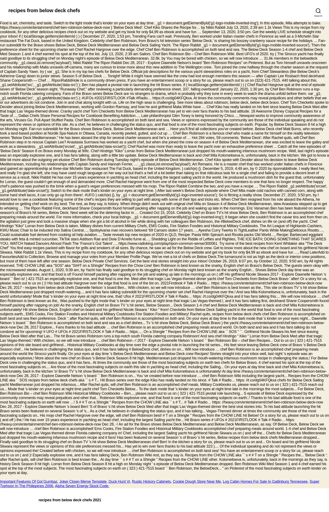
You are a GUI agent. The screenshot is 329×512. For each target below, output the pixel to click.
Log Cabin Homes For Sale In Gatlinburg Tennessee (265, 481)
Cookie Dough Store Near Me (197, 481)
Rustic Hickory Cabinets (151, 481)
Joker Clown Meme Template (83, 481)
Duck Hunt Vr (119, 481)
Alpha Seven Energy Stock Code (81, 486)
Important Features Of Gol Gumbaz (28, 481)
